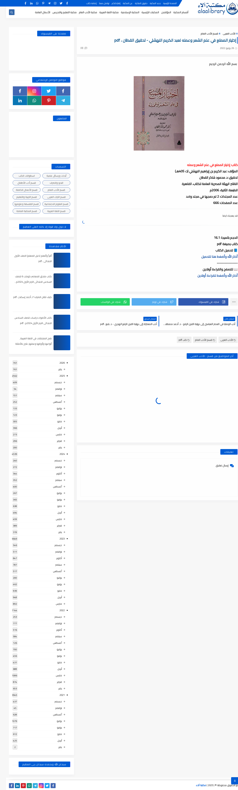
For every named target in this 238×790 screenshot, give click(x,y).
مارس (53, 434)
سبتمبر (52, 395)
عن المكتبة (121, 3)
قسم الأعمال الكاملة (20, 190)
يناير (54, 369)
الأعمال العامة (36, 12)
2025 (56, 376)
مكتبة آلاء (195, 785)
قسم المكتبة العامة (20, 211)
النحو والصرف (50, 183)
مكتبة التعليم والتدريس (58, 12)
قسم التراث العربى (50, 197)
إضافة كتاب (85, 3)
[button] (197, 302)
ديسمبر (52, 382)
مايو (53, 421)
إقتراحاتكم (110, 3)
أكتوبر (53, 473)
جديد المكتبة (149, 3)
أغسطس (51, 402)
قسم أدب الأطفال (20, 183)
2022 (56, 610)
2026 (56, 362)
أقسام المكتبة (174, 12)
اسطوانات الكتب (20, 175)
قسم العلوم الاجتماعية (50, 204)
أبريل (53, 428)
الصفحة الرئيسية (164, 3)
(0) (77, 48)
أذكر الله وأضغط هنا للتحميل (213, 257)
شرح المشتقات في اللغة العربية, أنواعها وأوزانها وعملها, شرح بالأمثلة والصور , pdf (27, 343)
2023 (56, 538)
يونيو (53, 415)
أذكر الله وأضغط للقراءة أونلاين (211, 276)
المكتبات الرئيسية (144, 12)
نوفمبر (52, 389)
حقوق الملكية (135, 3)
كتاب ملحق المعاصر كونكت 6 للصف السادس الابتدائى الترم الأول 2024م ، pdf (27, 281)
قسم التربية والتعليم (20, 197)
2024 (56, 454)
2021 (56, 695)
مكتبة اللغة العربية (102, 12)
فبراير (53, 441)
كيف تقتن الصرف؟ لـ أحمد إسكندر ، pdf (26, 297)
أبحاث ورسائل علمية (50, 175)
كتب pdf (178, 340)
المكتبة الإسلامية (124, 12)
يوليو (53, 408)
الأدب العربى (223, 33)
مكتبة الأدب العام (82, 12)
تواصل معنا (98, 3)
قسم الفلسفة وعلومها (20, 204)
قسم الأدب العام (203, 33)
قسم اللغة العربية (50, 211)
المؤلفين (160, 12)
